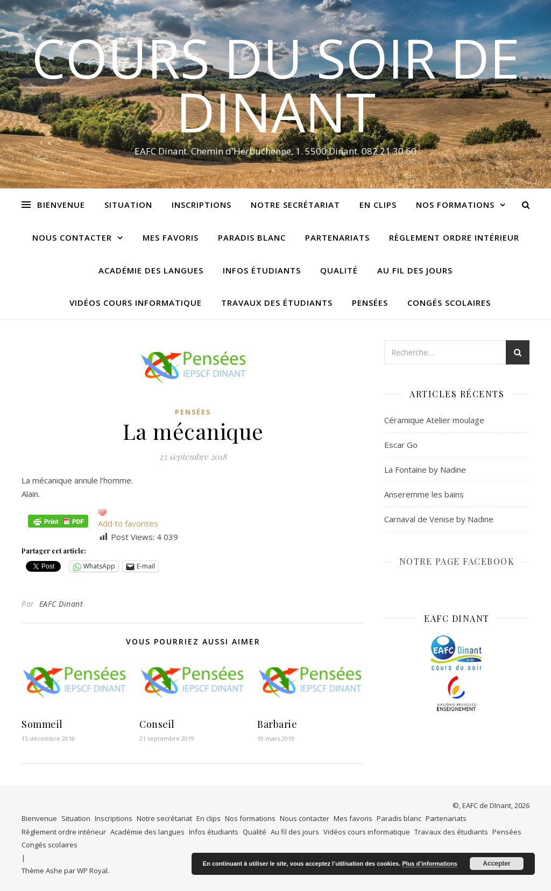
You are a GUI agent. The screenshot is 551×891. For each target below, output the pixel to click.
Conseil (157, 724)
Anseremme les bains (424, 494)
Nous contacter (72, 237)
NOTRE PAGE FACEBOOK (457, 561)
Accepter (496, 863)
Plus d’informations (429, 863)
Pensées (370, 302)
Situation (128, 204)
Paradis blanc (252, 237)
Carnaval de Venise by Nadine (438, 519)
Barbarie (277, 724)
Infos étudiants (262, 270)
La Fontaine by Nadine (425, 469)
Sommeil (42, 724)
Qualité (339, 270)
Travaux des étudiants (277, 302)
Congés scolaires (449, 302)
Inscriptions (201, 204)
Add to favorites (128, 523)
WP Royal (92, 870)
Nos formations (455, 204)
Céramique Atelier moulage (434, 420)
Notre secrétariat (295, 204)
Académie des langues (150, 270)
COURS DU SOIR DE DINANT (276, 84)
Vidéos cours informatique (135, 302)
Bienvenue (61, 204)
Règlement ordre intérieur (454, 237)
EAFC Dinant (61, 604)
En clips (378, 204)
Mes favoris (171, 237)
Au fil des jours (415, 270)
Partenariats (337, 237)
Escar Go (401, 444)
